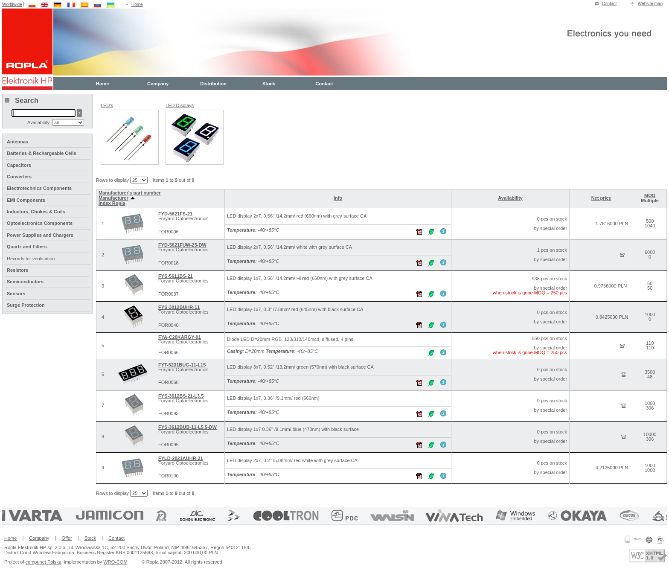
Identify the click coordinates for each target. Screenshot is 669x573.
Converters (19, 176)
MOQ (649, 195)
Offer (66, 538)
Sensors (16, 293)
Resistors (17, 270)
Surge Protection (26, 305)
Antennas (17, 141)
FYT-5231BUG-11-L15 (182, 364)
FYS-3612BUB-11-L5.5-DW (187, 427)
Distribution (213, 83)
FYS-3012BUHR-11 (179, 307)
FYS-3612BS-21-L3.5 (181, 395)
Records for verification (31, 258)
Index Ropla (112, 203)
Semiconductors (25, 281)
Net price (601, 198)
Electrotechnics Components (39, 188)
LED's (107, 105)
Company (158, 83)
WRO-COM (115, 561)
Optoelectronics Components (40, 223)
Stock (268, 83)
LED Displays (180, 105)
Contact (609, 3)
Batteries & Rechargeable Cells (41, 153)
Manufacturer (117, 198)
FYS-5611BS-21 (175, 276)
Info (338, 198)
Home (137, 4)
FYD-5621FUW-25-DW (182, 244)
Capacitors (19, 165)
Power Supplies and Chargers (40, 235)
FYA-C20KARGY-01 (179, 337)
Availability (510, 198)
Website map (650, 3)
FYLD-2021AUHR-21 (180, 458)
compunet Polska (43, 561)
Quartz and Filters (27, 246)
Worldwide (12, 4)
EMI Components (26, 200)
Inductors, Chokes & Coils (36, 211)
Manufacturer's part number (130, 192)
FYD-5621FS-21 (175, 213)
